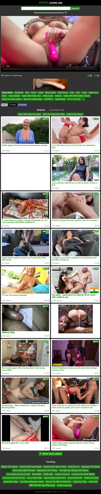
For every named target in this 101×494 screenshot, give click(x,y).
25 (89, 76)
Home (37, 492)
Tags (43, 492)
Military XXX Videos (9, 467)
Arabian (58, 96)
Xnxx (78, 93)
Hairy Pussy (63, 93)
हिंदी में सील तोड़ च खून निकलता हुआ (42, 485)
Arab (72, 93)
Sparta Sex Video (11, 482)
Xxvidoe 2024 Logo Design (30, 467)
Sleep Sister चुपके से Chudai (24, 470)
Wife (27, 93)
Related (41, 110)
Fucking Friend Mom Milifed (83, 474)
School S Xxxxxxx (62, 474)
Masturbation (50, 93)
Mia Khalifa (36, 474)
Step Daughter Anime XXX (55, 478)
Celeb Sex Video (80, 482)
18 (96, 76)
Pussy (33, 93)
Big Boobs (19, 93)
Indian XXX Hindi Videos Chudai (76, 96)
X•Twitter (12, 105)
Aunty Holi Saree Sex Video (29, 114)
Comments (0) (56, 110)
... (83, 99)
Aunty (84, 93)
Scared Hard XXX (75, 478)
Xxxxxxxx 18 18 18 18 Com (14, 478)
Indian (40, 93)
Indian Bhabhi (14, 96)
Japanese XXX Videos (90, 467)
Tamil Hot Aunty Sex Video (54, 114)
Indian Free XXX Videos (12, 99)
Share (4, 105)
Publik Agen (48, 474)
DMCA (49, 492)
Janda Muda (60, 99)
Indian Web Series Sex (31, 96)
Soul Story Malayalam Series (32, 482)
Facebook (22, 105)
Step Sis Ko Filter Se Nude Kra (58, 482)
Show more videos (50, 454)
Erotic (4, 96)
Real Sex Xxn (73, 467)
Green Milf (93, 482)
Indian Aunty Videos (75, 114)
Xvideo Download (64, 485)
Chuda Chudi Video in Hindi (55, 467)
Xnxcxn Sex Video (34, 478)
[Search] (45, 8)
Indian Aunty (48, 96)
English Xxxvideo (91, 478)
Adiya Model (7, 93)
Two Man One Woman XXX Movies (73, 470)
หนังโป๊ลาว (48, 99)
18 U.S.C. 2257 (60, 492)
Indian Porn (93, 93)
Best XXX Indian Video (33, 99)
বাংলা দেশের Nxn (73, 99)
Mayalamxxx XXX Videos (47, 470)
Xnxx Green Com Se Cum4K (18, 474)
